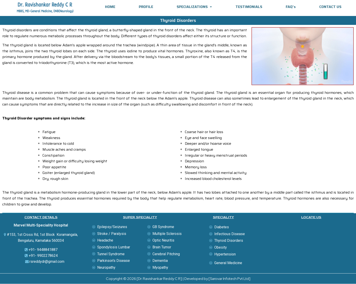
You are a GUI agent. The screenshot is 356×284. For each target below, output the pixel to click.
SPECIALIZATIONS (194, 7)
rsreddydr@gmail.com (46, 261)
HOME (110, 7)
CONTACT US (330, 7)
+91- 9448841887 (43, 249)
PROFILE (146, 7)
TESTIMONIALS (249, 7)
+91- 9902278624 (43, 255)
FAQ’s (291, 7)
